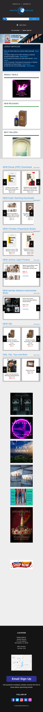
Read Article (24, 56)
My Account (16, 30)
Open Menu (21, 25)
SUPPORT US (27, 4)
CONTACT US (16, 4)
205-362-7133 (21, 648)
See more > (37, 167)
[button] (3, 38)
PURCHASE (25, 275)
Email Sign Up (27, 30)
